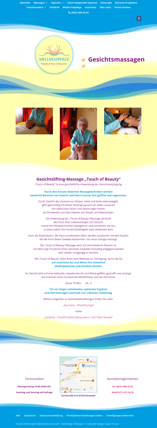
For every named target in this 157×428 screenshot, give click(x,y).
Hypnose (56, 3)
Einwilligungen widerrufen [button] (120, 415)
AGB (18, 415)
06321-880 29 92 (80, 12)
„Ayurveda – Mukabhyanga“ (78, 305)
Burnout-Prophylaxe (126, 3)
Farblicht (54, 7)
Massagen (39, 3)
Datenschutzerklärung (51, 415)
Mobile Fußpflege (72, 7)
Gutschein (90, 7)
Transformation (35, 7)
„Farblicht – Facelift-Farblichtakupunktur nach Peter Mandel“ (78, 317)
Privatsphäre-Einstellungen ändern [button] (85, 415)
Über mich (105, 7)
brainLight (106, 3)
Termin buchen (122, 7)
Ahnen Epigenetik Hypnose (82, 3)
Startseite (25, 3)
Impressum (30, 415)
